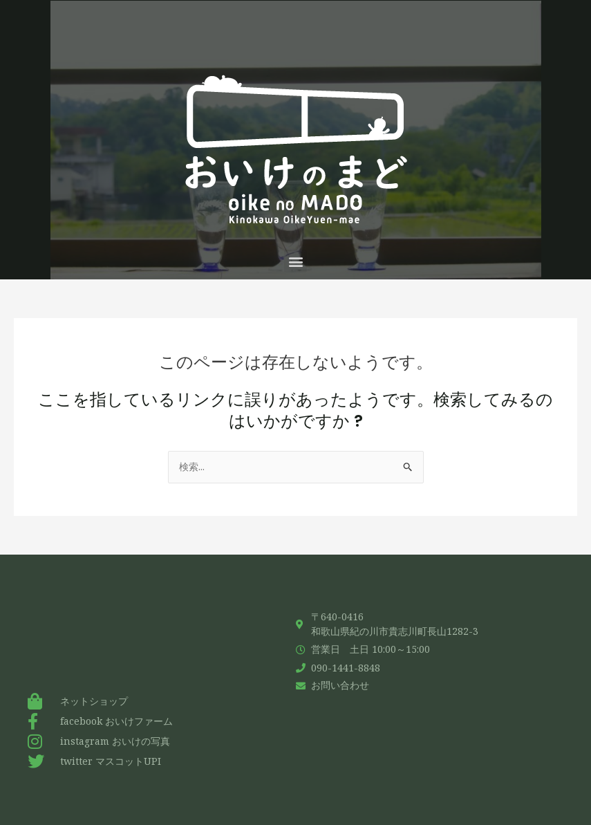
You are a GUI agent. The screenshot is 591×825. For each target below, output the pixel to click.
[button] (295, 261)
